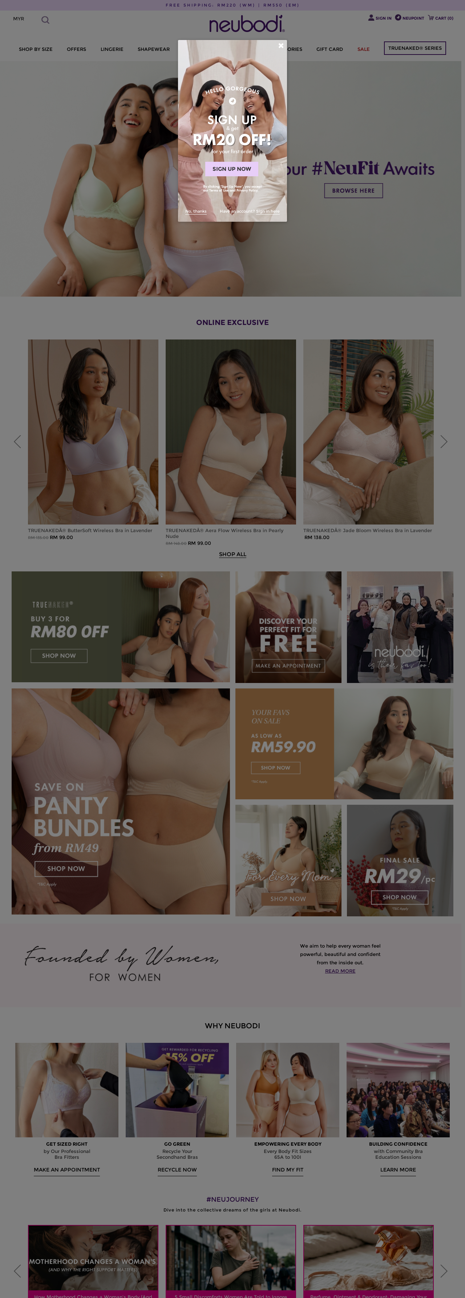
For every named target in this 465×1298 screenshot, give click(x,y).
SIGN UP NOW (232, 168)
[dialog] (232, 131)
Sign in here (268, 211)
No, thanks (196, 211)
